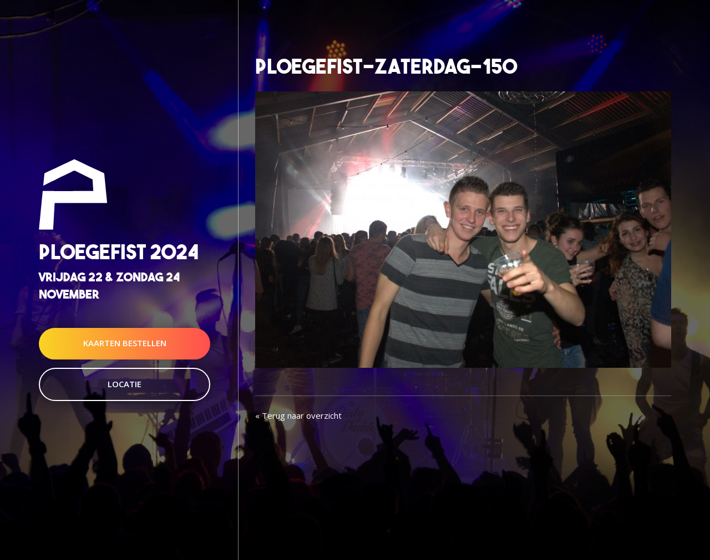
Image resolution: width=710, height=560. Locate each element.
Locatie (124, 383)
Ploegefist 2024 (119, 251)
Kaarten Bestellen (124, 343)
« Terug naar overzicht (298, 415)
